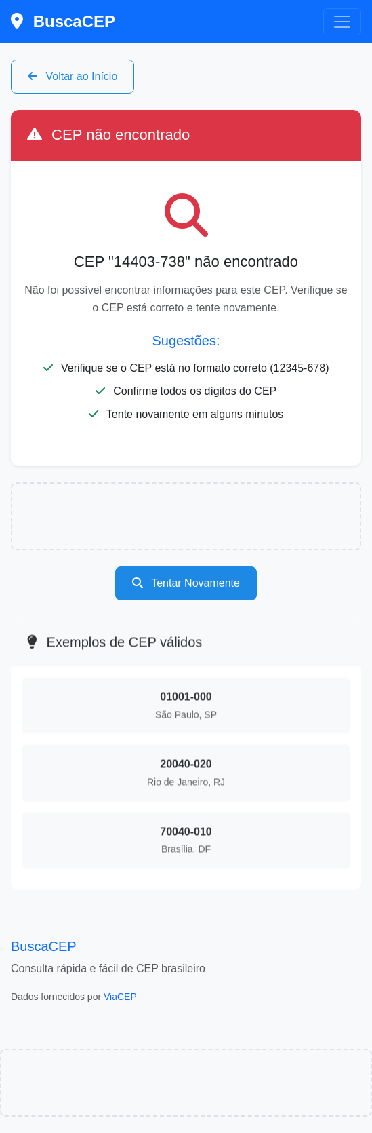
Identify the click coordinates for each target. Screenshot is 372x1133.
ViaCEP (120, 996)
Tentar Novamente (186, 583)
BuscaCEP (63, 21)
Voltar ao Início (72, 76)
